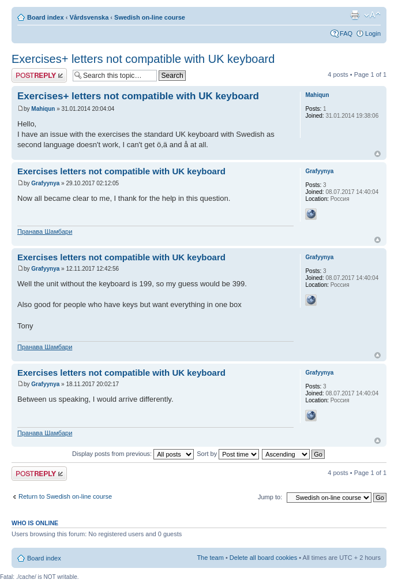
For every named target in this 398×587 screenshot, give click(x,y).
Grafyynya (45, 183)
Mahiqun (43, 109)
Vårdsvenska (88, 17)
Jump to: (270, 496)
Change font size (372, 15)
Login (373, 33)
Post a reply (39, 75)
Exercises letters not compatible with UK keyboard (121, 171)
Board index (45, 17)
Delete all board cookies (263, 557)
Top (377, 154)
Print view (354, 15)
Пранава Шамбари (44, 231)
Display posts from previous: (133, 453)
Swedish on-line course (149, 17)
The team (210, 557)
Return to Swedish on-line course (65, 496)
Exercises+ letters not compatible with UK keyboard (143, 59)
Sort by (228, 453)
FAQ (346, 33)
